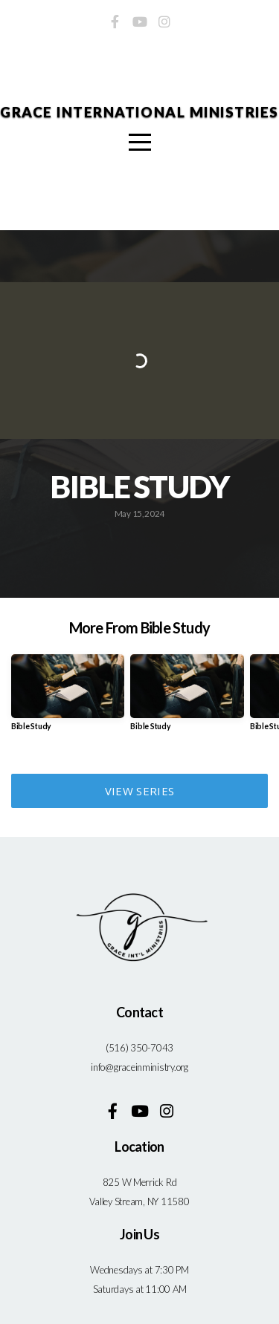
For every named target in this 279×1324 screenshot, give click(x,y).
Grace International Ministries (139, 111)
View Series (139, 790)
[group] (67, 698)
